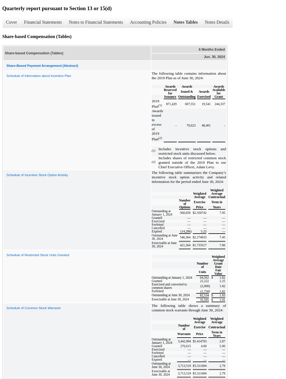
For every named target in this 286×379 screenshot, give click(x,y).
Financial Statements (43, 22)
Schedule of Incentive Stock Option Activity (37, 175)
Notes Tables (186, 22)
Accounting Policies (148, 22)
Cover (11, 22)
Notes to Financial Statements (96, 22)
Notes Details (217, 22)
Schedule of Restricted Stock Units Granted (37, 255)
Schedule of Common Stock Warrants (33, 308)
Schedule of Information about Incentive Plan (38, 75)
